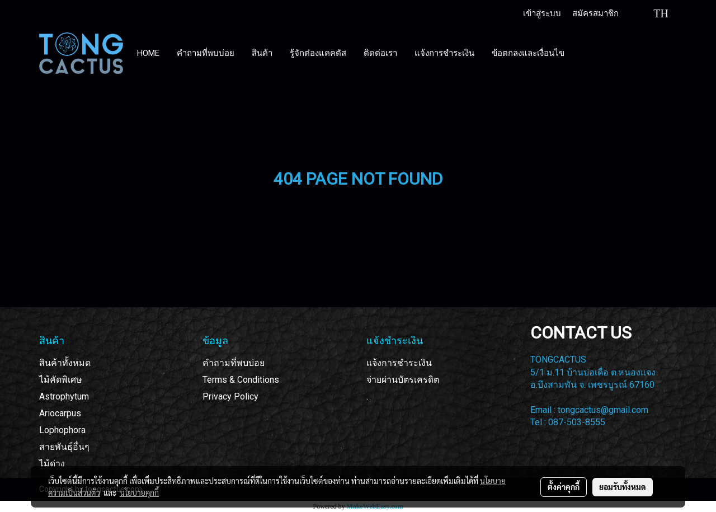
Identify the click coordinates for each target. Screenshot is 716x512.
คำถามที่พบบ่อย (205, 53)
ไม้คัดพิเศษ (60, 379)
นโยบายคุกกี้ (139, 492)
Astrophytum (64, 396)
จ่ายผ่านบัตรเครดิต (402, 379)
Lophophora (62, 430)
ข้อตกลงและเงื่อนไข (528, 53)
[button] (583, 53)
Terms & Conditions (240, 379)
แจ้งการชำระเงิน (444, 53)
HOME (148, 53)
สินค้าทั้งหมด (65, 363)
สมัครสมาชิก (595, 13)
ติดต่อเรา (380, 53)
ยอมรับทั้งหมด (622, 487)
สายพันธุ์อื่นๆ (64, 446)
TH (652, 13)
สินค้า (262, 53)
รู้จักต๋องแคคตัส (318, 53)
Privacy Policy (230, 396)
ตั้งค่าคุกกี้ (564, 487)
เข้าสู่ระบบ (542, 13)
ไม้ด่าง (52, 463)
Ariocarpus (60, 413)
